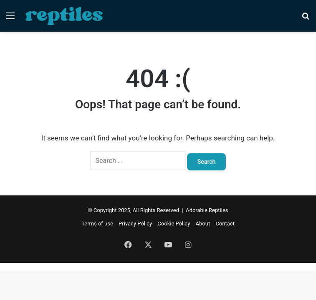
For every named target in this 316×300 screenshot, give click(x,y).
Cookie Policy (173, 223)
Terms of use (97, 223)
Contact (224, 223)
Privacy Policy (135, 223)
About (203, 223)
